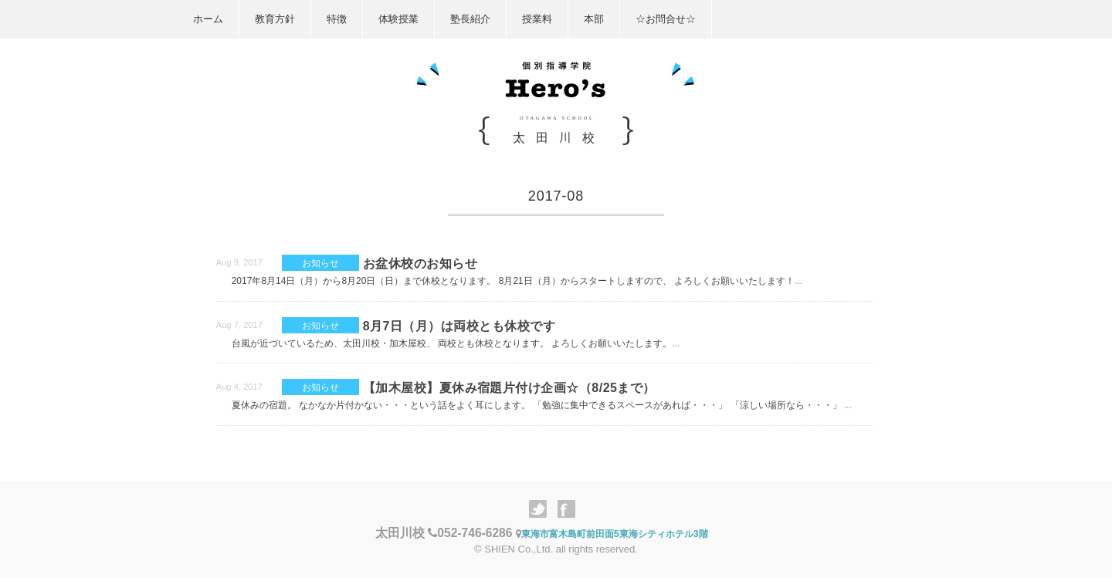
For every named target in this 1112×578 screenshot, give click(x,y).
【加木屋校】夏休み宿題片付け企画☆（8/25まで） (509, 387)
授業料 (537, 19)
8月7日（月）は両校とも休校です (459, 326)
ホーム (208, 19)
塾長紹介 (470, 19)
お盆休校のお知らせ (420, 263)
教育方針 (275, 19)
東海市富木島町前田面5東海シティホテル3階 (612, 534)
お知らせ (320, 263)
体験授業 (398, 19)
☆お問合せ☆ (666, 19)
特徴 (337, 19)
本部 (594, 19)
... (798, 280)
